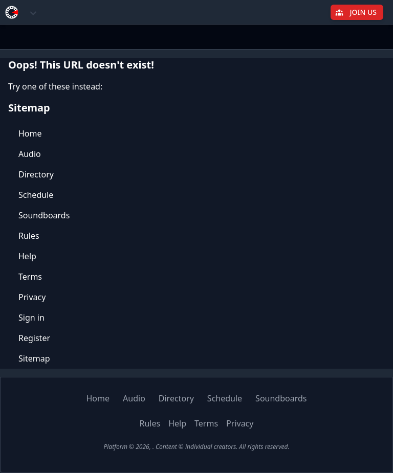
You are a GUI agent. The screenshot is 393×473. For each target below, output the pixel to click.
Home (30, 133)
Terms (30, 276)
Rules (28, 235)
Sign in (31, 317)
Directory (36, 174)
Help (27, 256)
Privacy (32, 297)
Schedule (35, 194)
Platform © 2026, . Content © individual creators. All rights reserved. (196, 446)
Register (34, 338)
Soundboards (44, 215)
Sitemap (34, 358)
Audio (29, 154)
